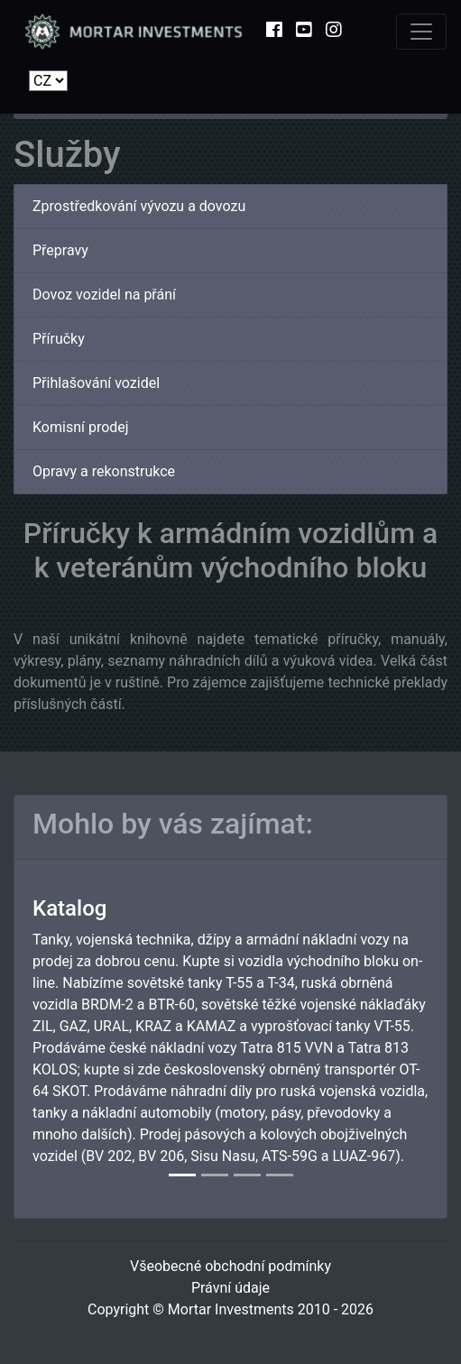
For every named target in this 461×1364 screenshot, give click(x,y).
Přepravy (60, 250)
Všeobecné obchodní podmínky (230, 1266)
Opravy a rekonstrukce (103, 471)
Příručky (58, 338)
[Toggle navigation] (421, 32)
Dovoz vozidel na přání (104, 294)
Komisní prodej (80, 427)
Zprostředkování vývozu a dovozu (138, 206)
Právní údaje (230, 1287)
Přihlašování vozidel (96, 383)
